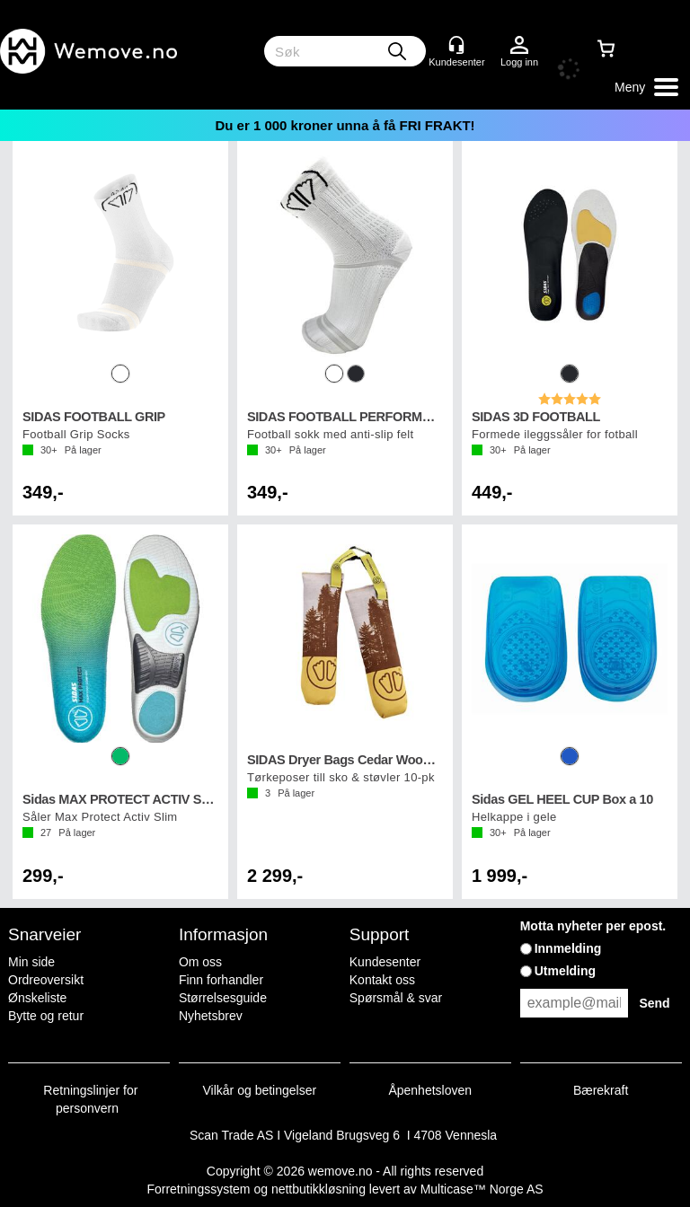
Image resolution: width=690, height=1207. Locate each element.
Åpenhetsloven (430, 1090)
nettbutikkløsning (318, 1189)
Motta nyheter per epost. (593, 926)
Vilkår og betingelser (260, 1090)
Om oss (200, 962)
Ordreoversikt (46, 980)
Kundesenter (384, 962)
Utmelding (565, 971)
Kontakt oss (382, 980)
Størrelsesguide (223, 998)
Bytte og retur (46, 1016)
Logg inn (519, 46)
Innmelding (568, 948)
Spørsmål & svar (395, 998)
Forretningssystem (198, 1189)
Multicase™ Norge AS (482, 1189)
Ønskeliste (37, 998)
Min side (31, 962)
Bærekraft (600, 1090)
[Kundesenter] (456, 45)
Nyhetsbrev (211, 1016)
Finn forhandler (221, 980)
